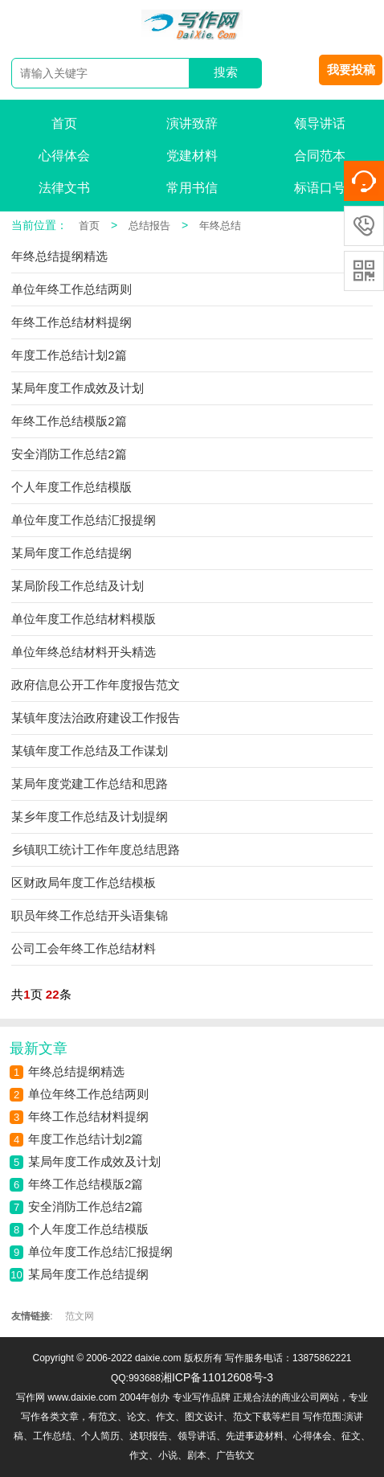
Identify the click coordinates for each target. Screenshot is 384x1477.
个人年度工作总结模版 (88, 1229)
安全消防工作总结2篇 (85, 1206)
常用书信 (192, 188)
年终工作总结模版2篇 (85, 1184)
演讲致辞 (192, 123)
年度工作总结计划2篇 (85, 1139)
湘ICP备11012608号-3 (217, 1377)
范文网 (79, 1316)
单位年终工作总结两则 (88, 1094)
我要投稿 (351, 69)
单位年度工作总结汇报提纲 (100, 1251)
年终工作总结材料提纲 (88, 1116)
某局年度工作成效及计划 (94, 1161)
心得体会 (64, 155)
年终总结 (220, 225)
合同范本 (319, 155)
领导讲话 (319, 123)
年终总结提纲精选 (76, 1071)
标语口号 (319, 188)
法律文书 (64, 188)
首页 (64, 123)
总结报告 (149, 225)
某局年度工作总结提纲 (88, 1274)
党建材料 (192, 155)
